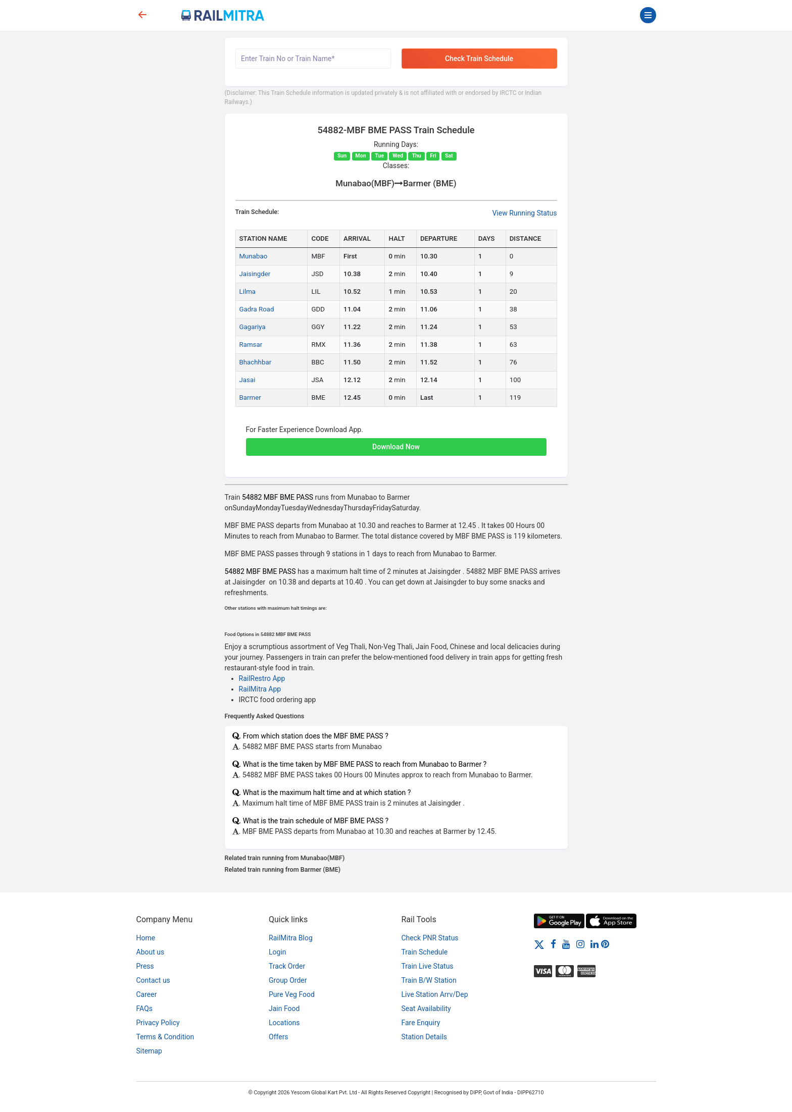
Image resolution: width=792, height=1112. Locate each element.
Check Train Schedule (479, 59)
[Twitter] (539, 944)
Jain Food (284, 1008)
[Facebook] (553, 944)
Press (145, 966)
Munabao (253, 256)
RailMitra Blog (291, 938)
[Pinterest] (605, 944)
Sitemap (149, 1051)
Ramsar (251, 344)
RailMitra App (260, 689)
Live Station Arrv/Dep (435, 994)
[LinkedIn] (594, 944)
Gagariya (252, 327)
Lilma (247, 291)
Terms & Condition (165, 1037)
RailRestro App (262, 678)
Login (277, 952)
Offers (278, 1037)
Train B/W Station (429, 980)
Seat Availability (426, 1008)
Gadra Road (256, 309)
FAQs (144, 1008)
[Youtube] (566, 944)
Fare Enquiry (421, 1023)
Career (146, 994)
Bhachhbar (255, 362)
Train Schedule (425, 952)
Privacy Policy (158, 1023)
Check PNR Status (430, 938)
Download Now (396, 447)
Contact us (153, 980)
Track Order (287, 966)
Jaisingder (255, 274)
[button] (396, 442)
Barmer (250, 397)
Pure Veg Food (292, 994)
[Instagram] (580, 944)
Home (146, 938)
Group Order (288, 980)
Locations (284, 1023)
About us (150, 952)
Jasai (247, 380)
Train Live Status (428, 966)
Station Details (425, 1037)
